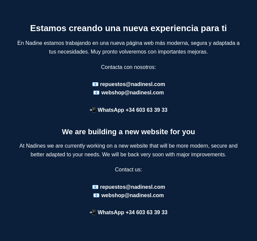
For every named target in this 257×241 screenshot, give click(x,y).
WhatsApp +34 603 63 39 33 (133, 110)
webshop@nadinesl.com (132, 92)
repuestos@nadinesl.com (132, 84)
